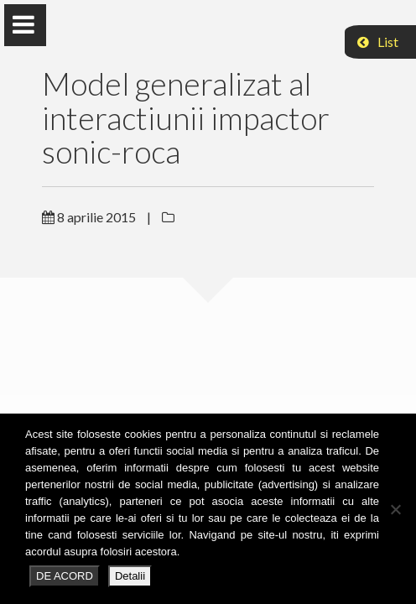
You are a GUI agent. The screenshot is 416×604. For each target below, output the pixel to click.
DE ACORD (64, 576)
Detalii (130, 576)
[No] (395, 509)
